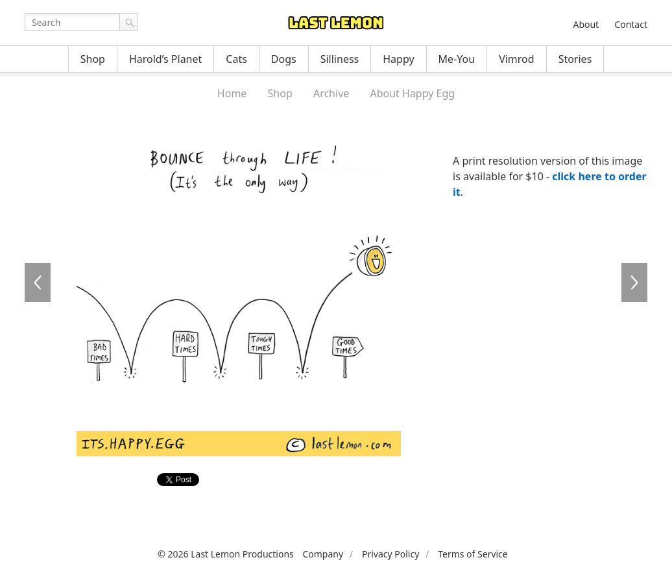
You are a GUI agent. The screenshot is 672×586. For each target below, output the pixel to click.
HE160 (38, 282)
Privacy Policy (390, 554)
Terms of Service (473, 554)
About (586, 24)
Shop (92, 59)
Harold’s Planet (165, 59)
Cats (236, 59)
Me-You (456, 59)
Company (322, 554)
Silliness (339, 59)
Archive (331, 93)
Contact (630, 24)
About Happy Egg (412, 93)
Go (128, 22)
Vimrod (516, 59)
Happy (398, 59)
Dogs (283, 59)
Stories (575, 59)
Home (232, 93)
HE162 (634, 282)
